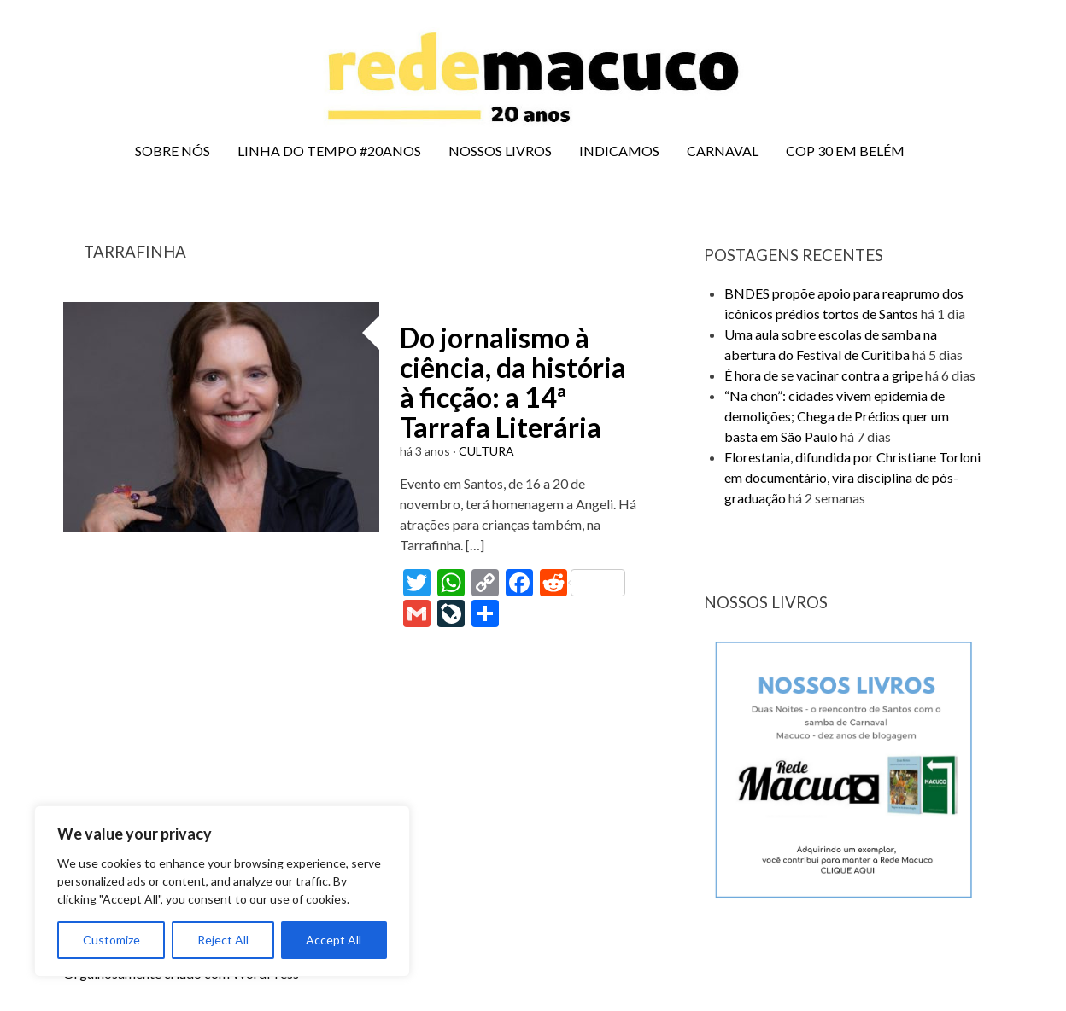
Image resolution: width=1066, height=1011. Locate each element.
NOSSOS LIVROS (500, 150)
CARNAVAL (722, 150)
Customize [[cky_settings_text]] (111, 940)
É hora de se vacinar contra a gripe (823, 375)
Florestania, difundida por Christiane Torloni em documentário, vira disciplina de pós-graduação (852, 477)
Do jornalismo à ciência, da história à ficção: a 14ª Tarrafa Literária (513, 382)
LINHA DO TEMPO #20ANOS (329, 150)
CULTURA (486, 451)
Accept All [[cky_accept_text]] (333, 940)
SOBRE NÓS (172, 150)
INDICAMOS (619, 150)
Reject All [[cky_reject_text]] (223, 940)
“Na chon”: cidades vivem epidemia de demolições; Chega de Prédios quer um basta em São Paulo (836, 415)
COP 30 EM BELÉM (845, 150)
